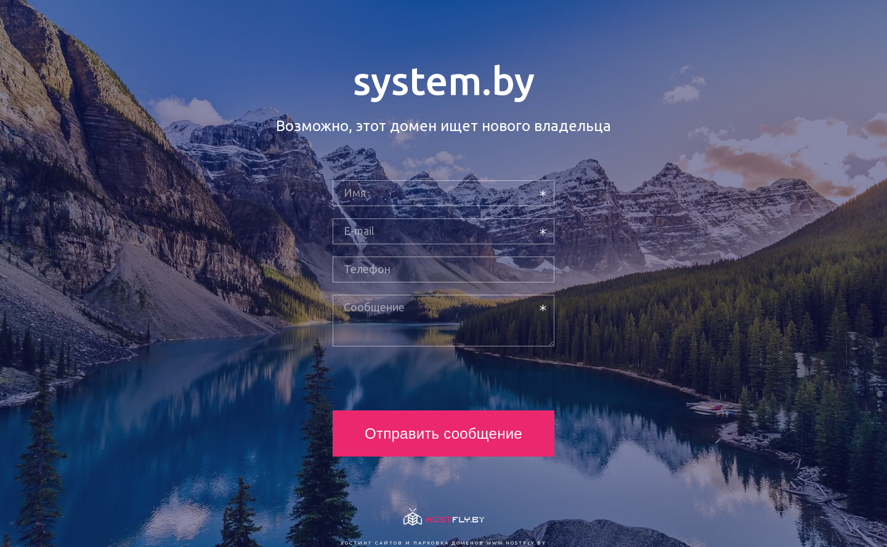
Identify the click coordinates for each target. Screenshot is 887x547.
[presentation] (426, 378)
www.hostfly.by (516, 543)
